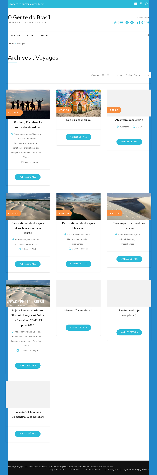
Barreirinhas (25, 134)
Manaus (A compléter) (78, 310)
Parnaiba (37, 152)
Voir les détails (27, 177)
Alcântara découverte (129, 120)
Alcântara (124, 126)
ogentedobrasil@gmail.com (136, 469)
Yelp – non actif (56, 469)
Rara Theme (83, 466)
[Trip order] (137, 75)
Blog (30, 35)
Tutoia (26, 157)
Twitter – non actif (93, 469)
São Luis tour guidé (78, 120)
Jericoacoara (20, 143)
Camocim (36, 134)
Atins (16, 134)
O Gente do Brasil (29, 17)
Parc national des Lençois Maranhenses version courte (28, 228)
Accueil (15, 35)
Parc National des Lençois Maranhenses (78, 239)
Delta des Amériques (26, 138)
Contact (45, 35)
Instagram (113, 469)
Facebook (74, 469)
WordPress (107, 466)
